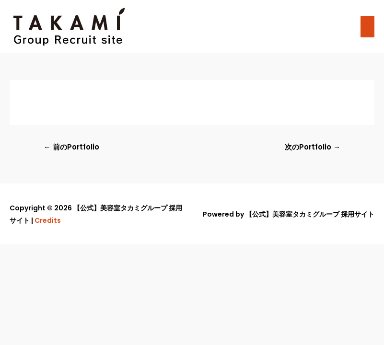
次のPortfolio (312, 147)
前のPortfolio (71, 147)
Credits (48, 220)
